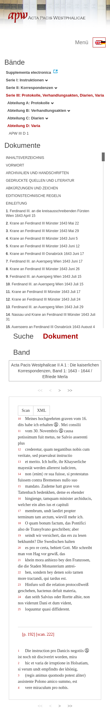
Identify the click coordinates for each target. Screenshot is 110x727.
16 (19, 498)
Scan (26, 410)
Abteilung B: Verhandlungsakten (38, 110)
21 (19, 560)
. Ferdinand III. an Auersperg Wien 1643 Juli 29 (44, 307)
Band (21, 352)
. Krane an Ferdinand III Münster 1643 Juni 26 (43, 269)
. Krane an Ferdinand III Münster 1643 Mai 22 (42, 223)
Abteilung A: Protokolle (30, 103)
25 (19, 609)
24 (19, 597)
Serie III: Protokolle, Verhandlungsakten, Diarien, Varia (55, 95)
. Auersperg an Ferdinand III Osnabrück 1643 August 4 (50, 327)
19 (19, 535)
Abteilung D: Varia (23, 126)
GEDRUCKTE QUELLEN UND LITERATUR (40, 181)
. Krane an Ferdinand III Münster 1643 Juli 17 (43, 292)
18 (19, 523)
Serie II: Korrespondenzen (31, 87)
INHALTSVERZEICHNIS (25, 158)
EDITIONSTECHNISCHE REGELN (33, 196)
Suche (23, 336)
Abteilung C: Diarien (27, 118)
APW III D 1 (19, 133)
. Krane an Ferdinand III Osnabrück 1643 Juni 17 (45, 254)
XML (41, 410)
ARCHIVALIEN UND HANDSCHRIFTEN (37, 173)
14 (19, 474)
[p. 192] (28, 634)
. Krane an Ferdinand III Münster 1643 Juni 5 (42, 238)
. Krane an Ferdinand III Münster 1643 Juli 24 (43, 299)
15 (19, 486)
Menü (81, 42)
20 (19, 547)
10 (19, 418)
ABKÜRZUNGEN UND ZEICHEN (32, 188)
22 (19, 572)
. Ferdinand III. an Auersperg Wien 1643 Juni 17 (44, 261)
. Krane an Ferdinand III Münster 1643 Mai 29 (42, 231)
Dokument (60, 336)
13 (19, 461)
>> (69, 390)
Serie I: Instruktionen (27, 80)
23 (19, 584)
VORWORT (15, 165)
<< (40, 390)
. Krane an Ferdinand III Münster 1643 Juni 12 (43, 246)
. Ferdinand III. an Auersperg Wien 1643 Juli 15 (44, 277)
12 (19, 449)
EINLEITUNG (16, 203)
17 (19, 510)
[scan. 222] (45, 634)
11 (19, 431)
